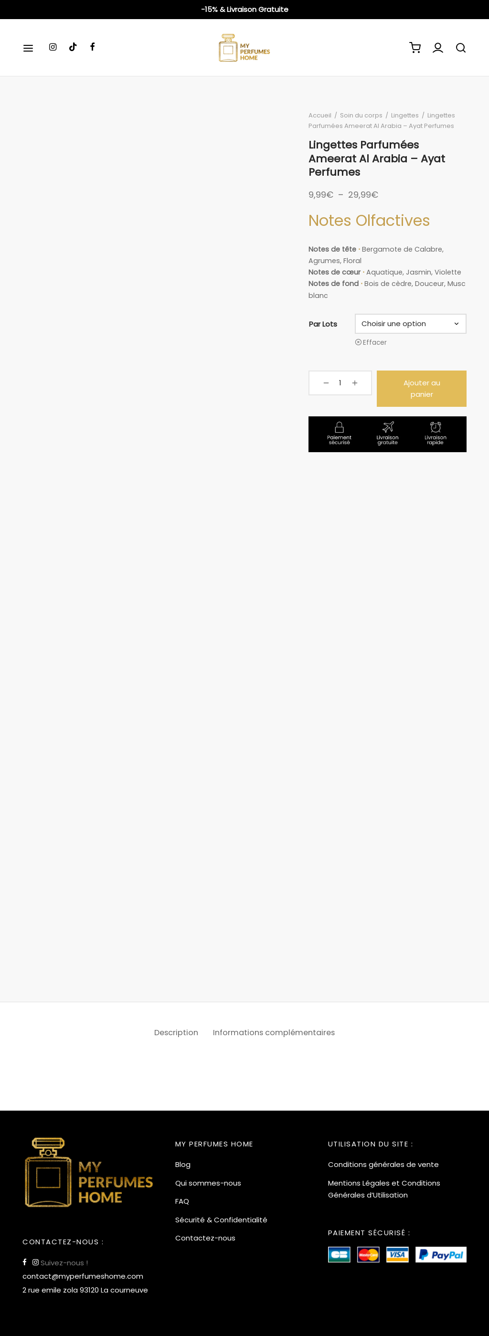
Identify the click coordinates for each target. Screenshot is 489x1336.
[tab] (174, 1035)
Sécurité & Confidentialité (221, 1220)
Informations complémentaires (275, 1034)
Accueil (322, 117)
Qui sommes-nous (208, 1183)
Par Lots (326, 325)
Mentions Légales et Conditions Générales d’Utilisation (384, 1189)
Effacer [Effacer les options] (377, 344)
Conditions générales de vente (383, 1164)
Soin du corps (364, 117)
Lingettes (408, 117)
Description (174, 1034)
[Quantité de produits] (336, 384)
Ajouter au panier (416, 385)
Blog (183, 1164)
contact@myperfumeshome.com (82, 1276)
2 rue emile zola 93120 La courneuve (85, 1290)
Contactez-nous (205, 1238)
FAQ (182, 1201)
